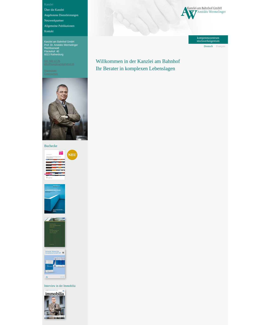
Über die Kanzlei (54, 9)
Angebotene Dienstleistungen (61, 15)
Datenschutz (51, 73)
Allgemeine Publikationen (59, 25)
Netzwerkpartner (54, 20)
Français (220, 46)
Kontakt (49, 31)
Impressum (50, 70)
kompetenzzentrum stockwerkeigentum (208, 39)
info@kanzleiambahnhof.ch (59, 64)
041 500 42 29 (52, 61)
